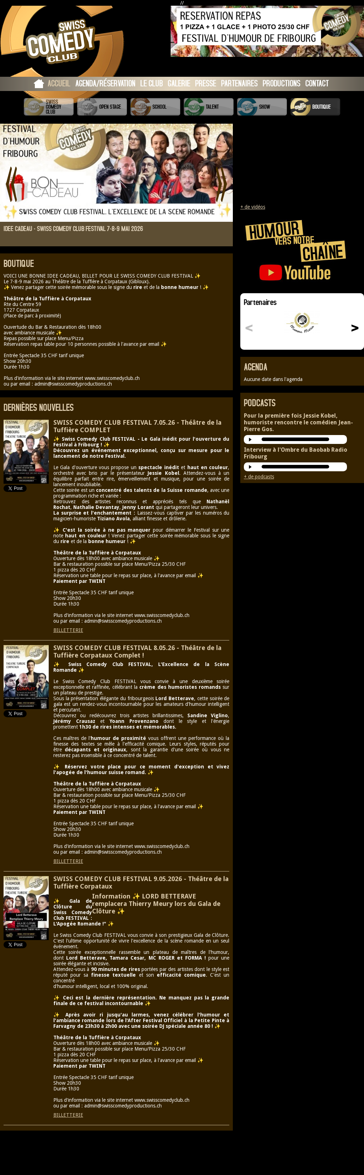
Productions (281, 82)
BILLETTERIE (68, 630)
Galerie (179, 82)
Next (221, 184)
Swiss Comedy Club (49, 107)
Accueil (59, 82)
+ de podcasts (259, 476)
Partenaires (239, 82)
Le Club (151, 82)
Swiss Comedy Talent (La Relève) (209, 107)
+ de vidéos (252, 207)
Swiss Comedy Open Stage (102, 107)
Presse (205, 82)
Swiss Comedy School (155, 107)
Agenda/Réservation (105, 82)
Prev (11, 184)
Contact (317, 82)
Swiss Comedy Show (262, 107)
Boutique (315, 107)
